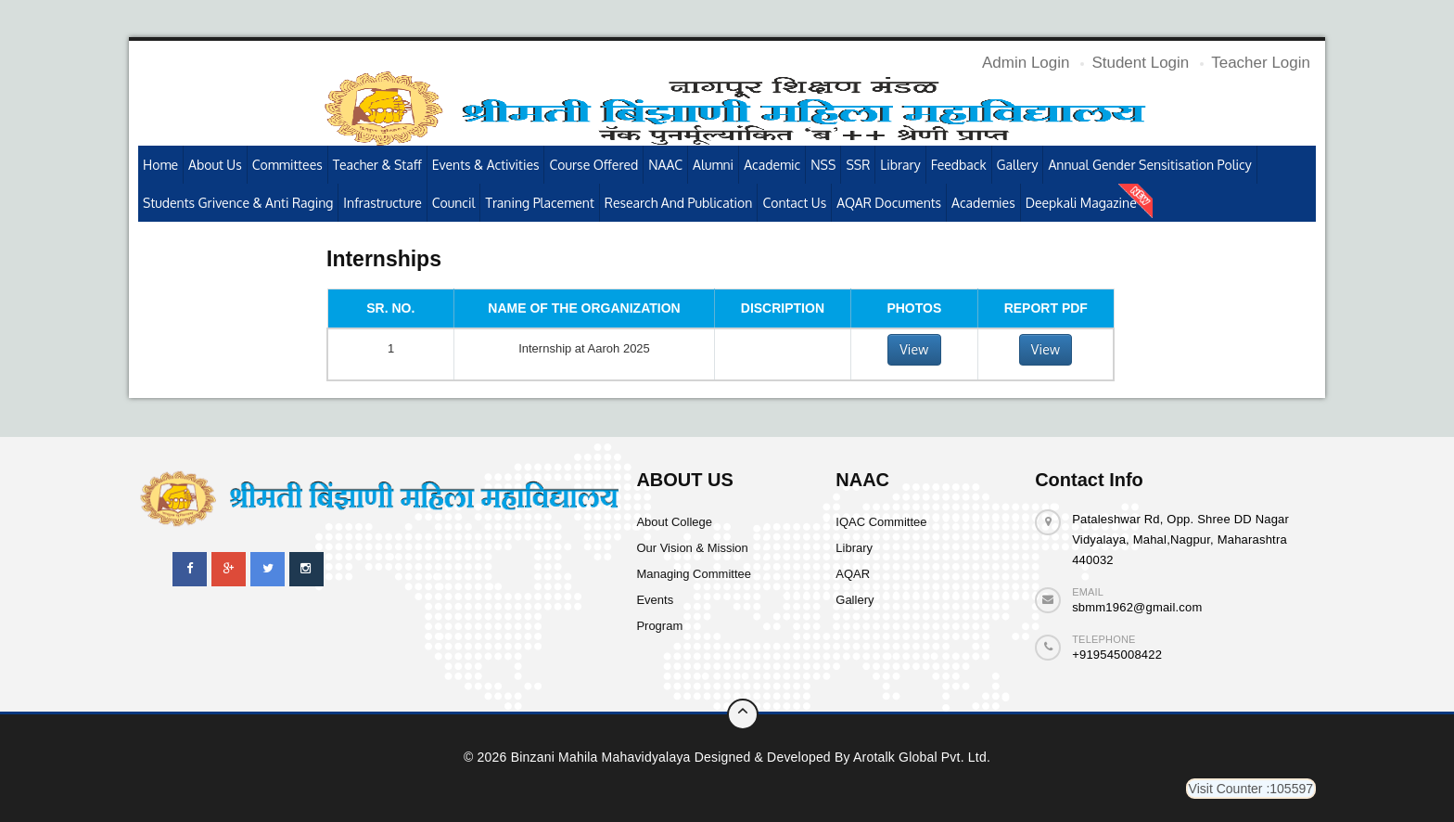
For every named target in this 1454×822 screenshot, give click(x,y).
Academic (772, 165)
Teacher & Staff (377, 165)
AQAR (852, 574)
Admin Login (1026, 62)
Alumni (713, 165)
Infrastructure (382, 203)
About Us (215, 165)
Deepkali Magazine (1081, 203)
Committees (287, 165)
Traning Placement (539, 203)
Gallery (1018, 165)
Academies (983, 203)
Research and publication (679, 203)
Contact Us (794, 203)
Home (160, 165)
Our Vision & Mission (691, 548)
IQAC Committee (880, 522)
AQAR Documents (888, 203)
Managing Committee (693, 574)
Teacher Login (1260, 62)
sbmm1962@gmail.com (1137, 607)
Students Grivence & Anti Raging (238, 203)
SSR (858, 165)
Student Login (1140, 62)
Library (900, 165)
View (913, 349)
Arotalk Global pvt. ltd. (921, 757)
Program (659, 626)
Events (654, 600)
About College (674, 522)
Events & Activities (486, 165)
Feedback (959, 165)
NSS (822, 165)
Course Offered (593, 165)
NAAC (665, 165)
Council (454, 203)
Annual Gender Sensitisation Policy (1149, 165)
